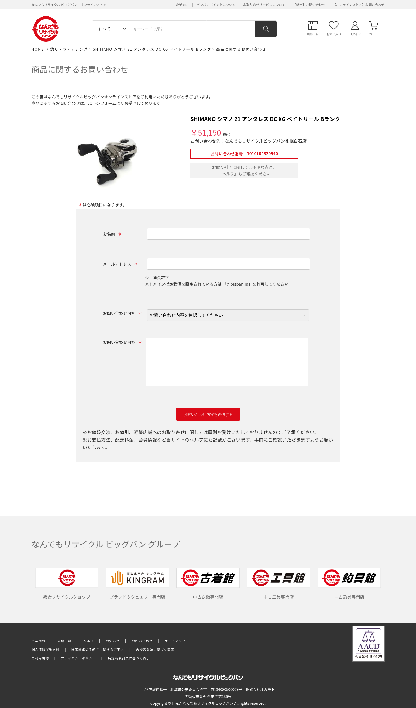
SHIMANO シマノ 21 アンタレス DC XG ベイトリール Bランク (152, 49)
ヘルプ (197, 439)
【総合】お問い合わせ (309, 4)
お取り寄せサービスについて (264, 4)
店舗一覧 (64, 640)
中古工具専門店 (279, 584)
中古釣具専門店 (349, 584)
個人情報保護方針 (46, 649)
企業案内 (182, 4)
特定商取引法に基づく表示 (129, 658)
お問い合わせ (142, 640)
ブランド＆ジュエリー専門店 (137, 584)
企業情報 (39, 640)
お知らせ (113, 640)
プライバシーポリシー (78, 658)
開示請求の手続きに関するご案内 (97, 649)
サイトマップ (175, 640)
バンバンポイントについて (215, 4)
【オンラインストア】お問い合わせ (359, 4)
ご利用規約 (40, 658)
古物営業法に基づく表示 (155, 649)
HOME (38, 49)
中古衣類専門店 (208, 584)
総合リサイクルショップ (67, 584)
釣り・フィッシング (69, 49)
